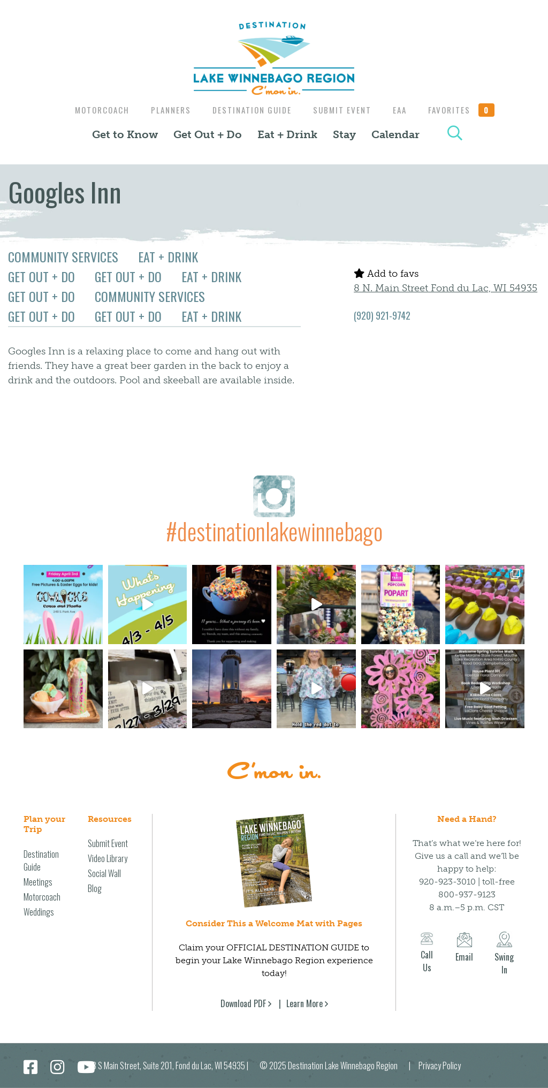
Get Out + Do (207, 134)
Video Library (107, 858)
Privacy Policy (439, 1065)
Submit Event (344, 110)
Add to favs (386, 273)
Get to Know (125, 134)
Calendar (395, 134)
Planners (167, 110)
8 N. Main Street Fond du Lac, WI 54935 (445, 288)
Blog (95, 888)
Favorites (468, 110)
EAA (404, 110)
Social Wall (104, 873)
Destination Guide (251, 110)
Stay (344, 134)
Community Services (63, 256)
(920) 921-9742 (382, 315)
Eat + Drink (287, 134)
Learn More (304, 1003)
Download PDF (243, 1003)
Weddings (39, 911)
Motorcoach (95, 110)
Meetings (38, 881)
